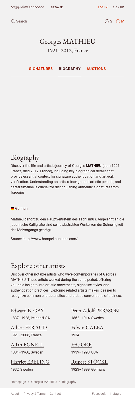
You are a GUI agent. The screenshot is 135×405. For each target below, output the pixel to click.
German (19, 208)
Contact (55, 393)
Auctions (96, 69)
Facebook (99, 393)
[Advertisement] (67, 111)
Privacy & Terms (34, 393)
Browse (57, 7)
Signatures (41, 69)
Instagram (117, 393)
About (15, 393)
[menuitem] (41, 69)
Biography (70, 69)
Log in (103, 7)
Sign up (118, 7)
